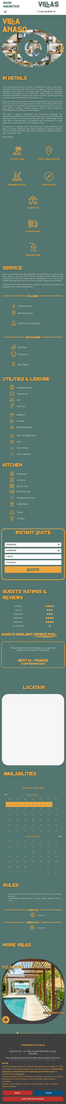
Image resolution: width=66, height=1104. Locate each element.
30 (56, 825)
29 (48, 825)
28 (41, 825)
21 (41, 820)
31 (10, 830)
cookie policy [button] (19, 1074)
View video (8, 137)
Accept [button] (48, 1093)
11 (17, 815)
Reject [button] (17, 1093)
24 (10, 825)
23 (56, 820)
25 (17, 825)
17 (10, 820)
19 (25, 820)
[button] (5, 12)
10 (10, 815)
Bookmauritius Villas (33, 1045)
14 (41, 815)
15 (48, 815)
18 (17, 820)
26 (25, 825)
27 (33, 825)
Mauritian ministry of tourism (47, 1058)
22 (48, 820)
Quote (33, 569)
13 (33, 815)
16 (56, 815)
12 (25, 815)
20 (33, 820)
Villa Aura (13, 967)
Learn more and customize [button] (33, 1099)
